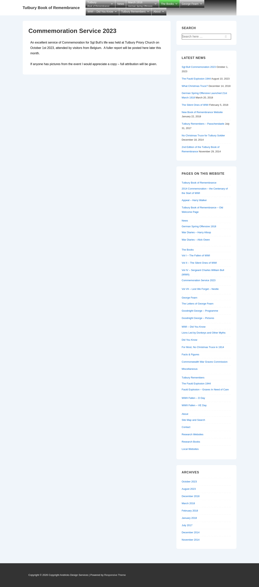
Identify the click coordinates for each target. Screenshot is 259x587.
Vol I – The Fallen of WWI (196, 255)
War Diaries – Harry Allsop (196, 232)
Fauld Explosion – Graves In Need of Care (205, 389)
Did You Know (189, 339)
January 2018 (189, 518)
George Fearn (190, 3)
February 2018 (190, 510)
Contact (186, 427)
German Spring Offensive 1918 (199, 226)
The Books (167, 3)
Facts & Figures (190, 354)
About (157, 11)
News (120, 3)
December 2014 (191, 532)
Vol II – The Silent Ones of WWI (199, 262)
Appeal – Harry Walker (194, 200)
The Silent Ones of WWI (195, 104)
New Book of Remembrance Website (202, 112)
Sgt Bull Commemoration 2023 (199, 66)
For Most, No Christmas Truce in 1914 (203, 347)
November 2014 (191, 539)
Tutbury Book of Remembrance (51, 8)
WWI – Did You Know (100, 11)
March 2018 (188, 503)
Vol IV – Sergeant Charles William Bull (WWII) (203, 272)
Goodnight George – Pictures (198, 318)
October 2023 (189, 481)
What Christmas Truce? (195, 86)
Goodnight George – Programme (200, 310)
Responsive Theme (115, 575)
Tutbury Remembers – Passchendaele (203, 123)
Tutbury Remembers (133, 11)
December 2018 (191, 496)
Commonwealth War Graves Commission (205, 361)
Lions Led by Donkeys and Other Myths (204, 332)
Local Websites (190, 449)
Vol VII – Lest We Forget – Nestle (200, 289)
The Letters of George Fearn (198, 303)
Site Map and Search (193, 419)
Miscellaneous (190, 368)
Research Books (191, 441)
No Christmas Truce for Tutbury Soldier (203, 135)
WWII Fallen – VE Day (194, 405)
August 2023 (189, 488)
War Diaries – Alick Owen (196, 239)
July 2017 (187, 525)
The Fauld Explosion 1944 (196, 78)
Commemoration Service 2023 (199, 280)
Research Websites (192, 434)
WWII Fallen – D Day (193, 398)
